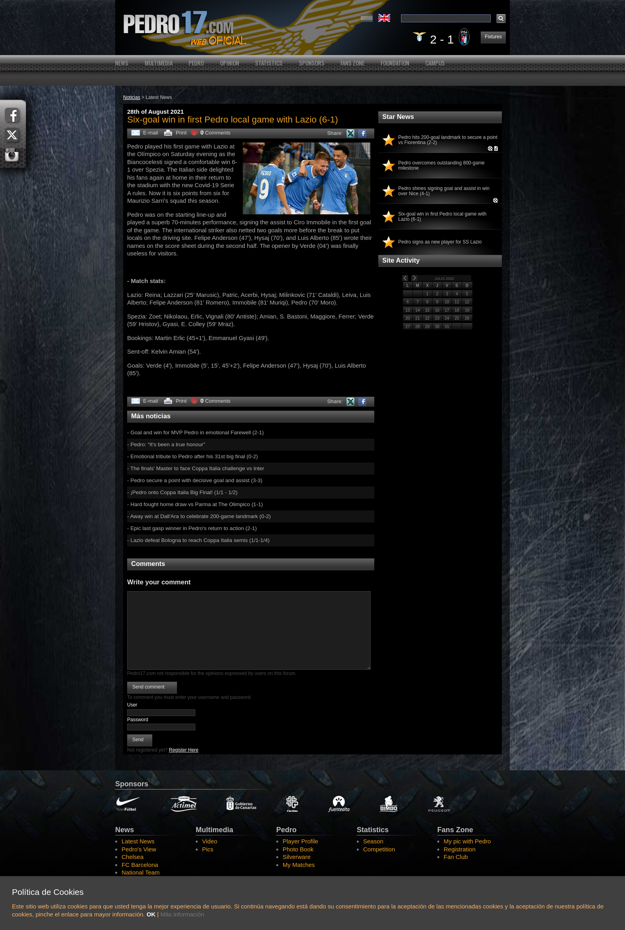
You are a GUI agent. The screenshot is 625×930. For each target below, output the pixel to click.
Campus (435, 63)
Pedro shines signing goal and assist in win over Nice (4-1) (443, 191)
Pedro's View (139, 849)
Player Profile (300, 841)
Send (137, 739)
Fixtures (493, 37)
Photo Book (298, 849)
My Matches (299, 864)
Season (373, 841)
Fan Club (456, 856)
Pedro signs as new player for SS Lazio (440, 242)
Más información (182, 914)
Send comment (148, 687)
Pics (207, 849)
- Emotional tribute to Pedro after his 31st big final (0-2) (192, 456)
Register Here (184, 750)
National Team (141, 872)
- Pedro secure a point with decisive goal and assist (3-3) (194, 480)
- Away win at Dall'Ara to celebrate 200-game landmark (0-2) (199, 516)
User (132, 705)
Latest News (138, 841)
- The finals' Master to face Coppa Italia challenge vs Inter (195, 468)
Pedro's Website (312, 27)
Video (209, 841)
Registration (460, 849)
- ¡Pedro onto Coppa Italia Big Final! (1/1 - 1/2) (182, 492)
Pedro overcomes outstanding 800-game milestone (441, 165)
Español (367, 18)
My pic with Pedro (467, 841)
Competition (379, 849)
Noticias (131, 97)
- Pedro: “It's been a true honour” (166, 444)
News (121, 63)
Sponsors (311, 63)
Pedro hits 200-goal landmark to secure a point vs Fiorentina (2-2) (447, 140)
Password (137, 719)
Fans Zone (352, 63)
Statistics (269, 63)
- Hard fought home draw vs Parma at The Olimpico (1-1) (195, 504)
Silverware (297, 856)
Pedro (196, 63)
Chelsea (132, 856)
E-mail (150, 133)
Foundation (395, 63)
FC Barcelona (140, 864)
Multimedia (159, 63)
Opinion (229, 63)
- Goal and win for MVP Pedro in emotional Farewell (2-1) (195, 432)
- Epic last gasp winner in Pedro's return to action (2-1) (192, 528)
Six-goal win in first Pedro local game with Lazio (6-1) (442, 217)
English (384, 18)
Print (181, 133)
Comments (215, 133)
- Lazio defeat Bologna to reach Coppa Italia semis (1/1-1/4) (198, 540)
